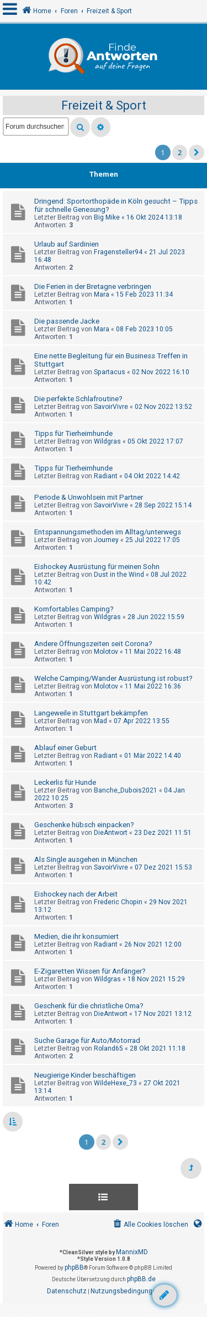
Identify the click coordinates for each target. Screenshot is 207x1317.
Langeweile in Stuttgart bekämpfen (91, 713)
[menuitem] (150, 1225)
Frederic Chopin (118, 902)
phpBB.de (141, 1279)
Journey (106, 540)
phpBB (74, 1267)
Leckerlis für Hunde (65, 782)
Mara (101, 294)
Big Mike (107, 217)
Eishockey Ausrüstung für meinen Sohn (97, 566)
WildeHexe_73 (115, 1083)
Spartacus (109, 372)
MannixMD (132, 1252)
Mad (100, 721)
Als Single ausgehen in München (85, 859)
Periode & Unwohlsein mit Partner (88, 497)
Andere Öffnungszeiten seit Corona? (93, 644)
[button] (196, 152)
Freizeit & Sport (103, 105)
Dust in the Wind (119, 574)
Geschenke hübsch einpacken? (84, 825)
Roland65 (108, 1048)
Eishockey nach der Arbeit (76, 894)
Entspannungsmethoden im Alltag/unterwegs (107, 532)
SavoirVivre (111, 407)
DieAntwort (111, 833)
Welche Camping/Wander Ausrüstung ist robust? (113, 678)
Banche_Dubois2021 (125, 790)
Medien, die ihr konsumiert (76, 936)
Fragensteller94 (118, 252)
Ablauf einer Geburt (65, 748)
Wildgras (107, 441)
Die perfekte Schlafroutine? (78, 399)
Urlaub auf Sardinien (66, 244)
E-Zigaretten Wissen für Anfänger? (90, 971)
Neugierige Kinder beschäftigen (85, 1075)
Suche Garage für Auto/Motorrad (87, 1040)
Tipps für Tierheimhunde (73, 433)
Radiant (106, 476)
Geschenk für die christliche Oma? (89, 1006)
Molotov (106, 651)
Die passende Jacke (66, 321)
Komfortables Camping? (74, 609)
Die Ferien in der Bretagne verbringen (92, 286)
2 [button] (180, 152)
